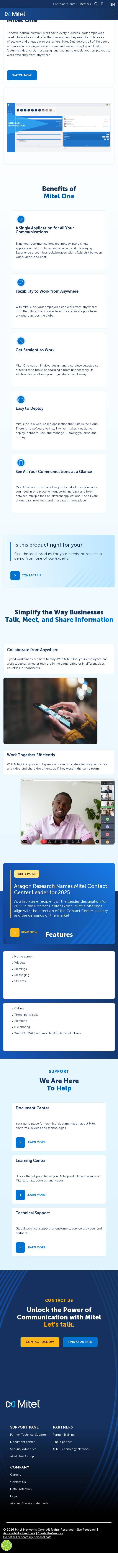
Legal (14, 1496)
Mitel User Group (22, 1456)
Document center (22, 1442)
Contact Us (18, 1482)
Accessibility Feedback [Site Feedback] (19, 1533)
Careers (15, 1475)
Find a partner (62, 1442)
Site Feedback (86, 1529)
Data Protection (21, 1489)
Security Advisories (23, 1449)
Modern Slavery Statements (29, 1503)
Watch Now (21, 75)
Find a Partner (80, 1342)
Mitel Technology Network (71, 1449)
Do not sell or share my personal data (27, 1537)
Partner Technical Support (28, 1435)
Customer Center (65, 4)
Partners (85, 4)
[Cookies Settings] (6, 1545)
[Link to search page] (96, 4)
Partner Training (64, 1435)
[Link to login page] (102, 4)
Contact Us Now (40, 1342)
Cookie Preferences (50, 1533)
